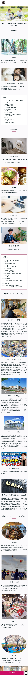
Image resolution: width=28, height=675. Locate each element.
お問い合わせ (11, 672)
